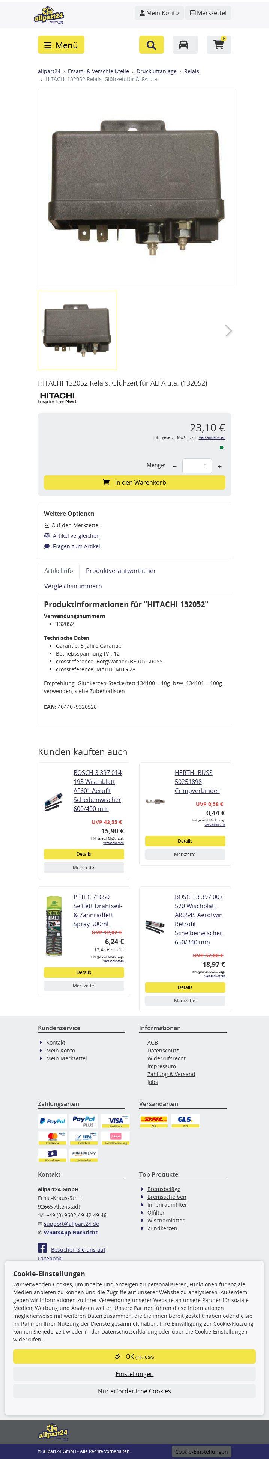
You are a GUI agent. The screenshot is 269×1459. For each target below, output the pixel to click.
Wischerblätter (166, 1220)
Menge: (156, 465)
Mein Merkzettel (66, 1058)
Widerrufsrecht (166, 1058)
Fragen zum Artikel (72, 546)
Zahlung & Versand (171, 1074)
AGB (152, 1042)
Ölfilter (156, 1212)
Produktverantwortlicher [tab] (121, 571)
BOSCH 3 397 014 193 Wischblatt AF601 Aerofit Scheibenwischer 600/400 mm (98, 791)
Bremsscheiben (166, 1196)
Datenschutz (163, 1050)
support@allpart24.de (71, 1223)
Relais (191, 71)
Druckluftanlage (157, 71)
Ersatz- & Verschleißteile (98, 71)
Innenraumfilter (167, 1204)
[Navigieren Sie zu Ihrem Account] (159, 13)
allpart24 (49, 71)
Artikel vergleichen (72, 535)
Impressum (161, 1066)
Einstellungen (135, 1374)
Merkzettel (84, 867)
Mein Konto (60, 1050)
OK (134, 1356)
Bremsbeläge (163, 1188)
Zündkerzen (162, 1228)
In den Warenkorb (134, 482)
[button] (151, 45)
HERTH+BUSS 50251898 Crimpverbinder (197, 782)
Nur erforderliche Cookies (134, 1391)
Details (84, 854)
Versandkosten (212, 437)
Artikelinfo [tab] (58, 571)
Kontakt (55, 1042)
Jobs (152, 1081)
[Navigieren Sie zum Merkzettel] (208, 13)
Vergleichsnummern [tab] (73, 586)
